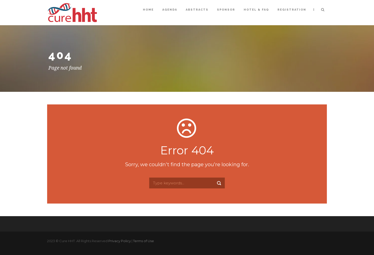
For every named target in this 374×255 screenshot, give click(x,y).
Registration (291, 9)
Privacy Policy (119, 241)
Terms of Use (143, 241)
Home (148, 9)
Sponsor (226, 9)
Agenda (169, 9)
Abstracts (197, 9)
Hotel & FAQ (256, 9)
